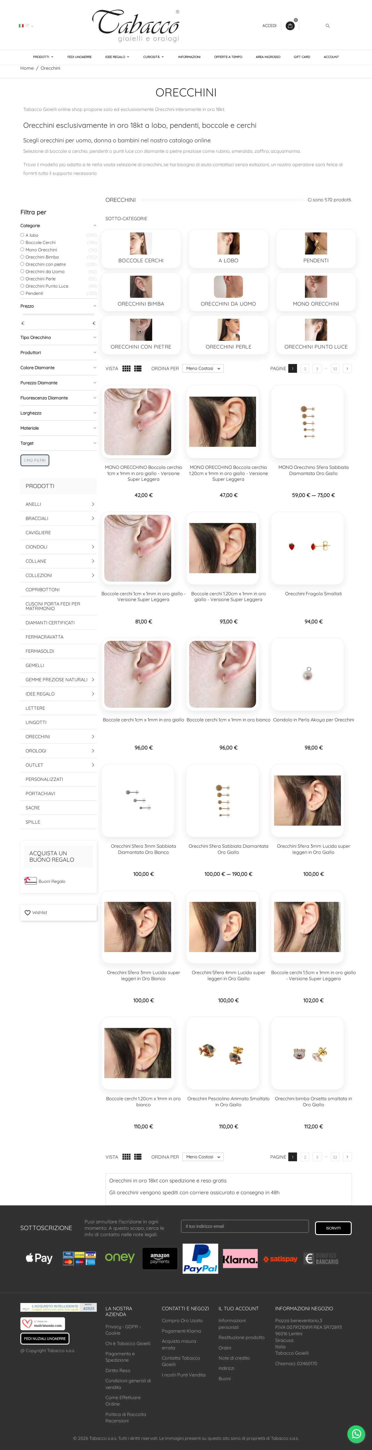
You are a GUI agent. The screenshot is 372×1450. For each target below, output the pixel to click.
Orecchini (38, 736)
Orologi (36, 751)
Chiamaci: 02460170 (296, 1363)
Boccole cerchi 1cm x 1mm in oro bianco (229, 720)
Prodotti (41, 57)
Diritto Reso (117, 1370)
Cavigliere (38, 532)
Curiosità (151, 57)
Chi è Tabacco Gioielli (127, 1343)
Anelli (33, 504)
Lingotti (36, 722)
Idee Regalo (115, 57)
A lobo (228, 260)
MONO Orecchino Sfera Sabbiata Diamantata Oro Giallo (313, 470)
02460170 (55, 25)
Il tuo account (239, 1308)
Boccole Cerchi (141, 260)
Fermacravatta (44, 637)
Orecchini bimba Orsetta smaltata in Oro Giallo (313, 1101)
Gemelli (35, 665)
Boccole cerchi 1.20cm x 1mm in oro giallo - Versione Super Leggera (228, 597)
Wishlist (35, 912)
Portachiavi (40, 793)
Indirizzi (226, 1368)
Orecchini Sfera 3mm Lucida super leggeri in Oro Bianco (143, 975)
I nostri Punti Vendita (183, 1375)
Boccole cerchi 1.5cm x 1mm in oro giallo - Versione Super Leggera (313, 975)
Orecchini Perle (228, 346)
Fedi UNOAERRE (79, 57)
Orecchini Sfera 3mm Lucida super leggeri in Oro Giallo (313, 849)
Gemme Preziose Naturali (56, 679)
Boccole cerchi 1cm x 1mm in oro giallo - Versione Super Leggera (143, 597)
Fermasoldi (40, 651)
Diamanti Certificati (50, 622)
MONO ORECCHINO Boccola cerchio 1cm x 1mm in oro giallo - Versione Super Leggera (143, 473)
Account (331, 57)
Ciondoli (36, 547)
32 (335, 368)
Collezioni (39, 575)
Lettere (35, 708)
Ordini (225, 1348)
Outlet (34, 765)
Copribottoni (43, 589)
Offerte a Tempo (228, 57)
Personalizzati (44, 779)
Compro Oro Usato (182, 1320)
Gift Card (302, 57)
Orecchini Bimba (141, 303)
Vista (111, 368)
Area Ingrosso (268, 57)
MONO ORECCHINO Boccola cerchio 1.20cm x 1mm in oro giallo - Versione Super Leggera (228, 473)
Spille (33, 822)
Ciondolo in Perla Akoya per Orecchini (313, 720)
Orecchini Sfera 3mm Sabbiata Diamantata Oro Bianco (143, 849)
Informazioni (189, 57)
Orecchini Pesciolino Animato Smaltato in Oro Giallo (228, 1101)
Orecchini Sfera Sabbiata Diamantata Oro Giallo (229, 849)
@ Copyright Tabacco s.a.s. (47, 1350)
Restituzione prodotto (242, 1337)
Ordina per (165, 368)
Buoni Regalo (52, 881)
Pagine (278, 368)
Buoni (224, 1378)
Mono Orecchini (316, 303)
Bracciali (37, 518)
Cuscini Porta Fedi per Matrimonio (53, 606)
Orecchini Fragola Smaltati (313, 593)
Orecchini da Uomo (228, 303)
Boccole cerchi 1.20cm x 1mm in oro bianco (143, 1101)
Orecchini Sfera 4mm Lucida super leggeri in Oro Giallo (228, 975)
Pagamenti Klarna (181, 1331)
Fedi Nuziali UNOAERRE (45, 1338)
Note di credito (234, 1358)
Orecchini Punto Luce (316, 346)
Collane (36, 561)
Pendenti (316, 260)
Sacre (33, 808)
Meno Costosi (204, 368)
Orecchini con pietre (141, 346)
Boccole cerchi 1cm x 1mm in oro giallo (143, 720)
